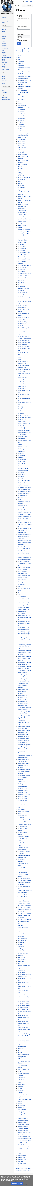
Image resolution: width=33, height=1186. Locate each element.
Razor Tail (20, 1092)
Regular (20, 1103)
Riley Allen (20, 1161)
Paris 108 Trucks (22, 938)
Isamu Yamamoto (22, 90)
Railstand (20, 1086)
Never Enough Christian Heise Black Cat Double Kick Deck (24, 652)
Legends (20, 227)
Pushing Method (22, 1056)
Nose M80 (20, 807)
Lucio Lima (20, 280)
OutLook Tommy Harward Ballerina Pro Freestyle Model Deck (24, 915)
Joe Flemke (21, 124)
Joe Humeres (21, 126)
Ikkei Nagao (21, 61)
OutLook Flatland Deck (24, 878)
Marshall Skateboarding (24, 426)
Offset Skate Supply (23, 815)
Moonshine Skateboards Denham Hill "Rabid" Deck (24, 518)
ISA (19, 57)
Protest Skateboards (23, 1054)
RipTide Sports (22, 1163)
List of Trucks (21, 269)
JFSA (19, 95)
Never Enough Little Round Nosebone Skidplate (23, 685)
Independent (21, 65)
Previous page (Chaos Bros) (23, 49)
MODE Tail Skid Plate (23, 346)
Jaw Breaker (21, 112)
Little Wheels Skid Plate (24, 276)
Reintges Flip (21, 1107)
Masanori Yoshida (22, 436)
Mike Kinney (21, 472)
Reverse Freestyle (23, 1116)
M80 (19, 284)
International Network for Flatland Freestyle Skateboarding (24, 82)
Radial (19, 1071)
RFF (19, 1059)
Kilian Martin (21, 185)
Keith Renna (21, 150)
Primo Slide (21, 1048)
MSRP (19, 357)
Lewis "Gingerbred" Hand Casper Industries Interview (24, 236)
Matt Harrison (21, 451)
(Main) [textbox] (20, 37)
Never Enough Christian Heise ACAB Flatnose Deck (24, 646)
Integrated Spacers (23, 78)
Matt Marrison (21, 455)
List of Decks (21, 250)
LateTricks (20, 223)
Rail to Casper (21, 1078)
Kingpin (20, 190)
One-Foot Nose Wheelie (24, 824)
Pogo (19, 968)
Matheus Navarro (22, 447)
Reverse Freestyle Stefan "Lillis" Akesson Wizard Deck (24, 1149)
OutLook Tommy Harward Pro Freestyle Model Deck (24, 921)
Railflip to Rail (21, 1084)
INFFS (19, 55)
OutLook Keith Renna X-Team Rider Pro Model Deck (24, 897)
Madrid (19, 359)
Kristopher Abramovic (23, 192)
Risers (19, 1166)
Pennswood (21, 946)
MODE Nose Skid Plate (24, 342)
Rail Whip (20, 1075)
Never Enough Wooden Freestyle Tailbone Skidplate (24, 765)
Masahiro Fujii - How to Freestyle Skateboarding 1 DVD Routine (24, 432)
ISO (19, 59)
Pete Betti (20, 955)
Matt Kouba (21, 453)
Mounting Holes (22, 582)
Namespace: (20, 34)
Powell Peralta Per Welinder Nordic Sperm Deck (24, 1030)
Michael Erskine (22, 461)
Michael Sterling (22, 464)
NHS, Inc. (20, 586)
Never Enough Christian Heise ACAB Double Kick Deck (24, 640)
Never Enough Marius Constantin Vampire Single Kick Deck (23, 703)
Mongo (19, 499)
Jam (19, 101)
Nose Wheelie (21, 809)
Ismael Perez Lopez (23, 92)
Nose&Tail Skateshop (23, 805)
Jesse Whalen (21, 118)
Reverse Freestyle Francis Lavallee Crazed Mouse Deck (24, 1132)
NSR (19, 594)
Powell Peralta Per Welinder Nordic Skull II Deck (24, 1017)
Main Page (20, 407)
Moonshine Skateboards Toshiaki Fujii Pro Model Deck (24, 563)
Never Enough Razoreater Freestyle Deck (23, 722)
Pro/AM (20, 1052)
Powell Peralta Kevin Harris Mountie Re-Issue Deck (24, 1011)
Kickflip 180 (21, 175)
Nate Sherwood (22, 596)
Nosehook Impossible (23, 811)
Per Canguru (21, 949)
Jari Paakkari (21, 109)
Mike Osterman (22, 474)
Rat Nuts (20, 1088)
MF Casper (21, 290)
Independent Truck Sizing (24, 76)
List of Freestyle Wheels (24, 265)
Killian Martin (21, 187)
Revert (19, 1153)
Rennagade (21, 1112)
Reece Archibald (22, 1095)
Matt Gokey (21, 449)
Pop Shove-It (21, 970)
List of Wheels (21, 271)
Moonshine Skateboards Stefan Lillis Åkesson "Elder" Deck (24, 536)
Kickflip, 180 (21, 173)
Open (19, 845)
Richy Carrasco (22, 1155)
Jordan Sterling (22, 137)
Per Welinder (21, 951)
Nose (19, 803)
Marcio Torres (21, 411)
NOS (19, 592)
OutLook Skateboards (23, 901)
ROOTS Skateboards (23, 1069)
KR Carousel (21, 141)
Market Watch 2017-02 (24, 424)
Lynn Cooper (21, 282)
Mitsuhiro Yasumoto (23, 485)
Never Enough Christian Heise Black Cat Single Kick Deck (24, 658)
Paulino (20, 944)
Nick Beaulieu (21, 782)
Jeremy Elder (21, 116)
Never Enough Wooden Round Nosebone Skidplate (24, 777)
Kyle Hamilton (21, 208)
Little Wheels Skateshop (24, 274)
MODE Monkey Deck (23, 340)
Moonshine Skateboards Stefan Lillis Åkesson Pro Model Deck (24, 543)
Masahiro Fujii (21, 428)
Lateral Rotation (22, 225)
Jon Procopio (21, 131)
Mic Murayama (22, 459)
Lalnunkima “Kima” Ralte (24, 219)
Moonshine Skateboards (24, 510)
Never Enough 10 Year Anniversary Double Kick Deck (24, 617)
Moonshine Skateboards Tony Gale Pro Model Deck (24, 553)
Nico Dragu (21, 784)
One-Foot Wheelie (23, 826)
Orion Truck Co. (22, 868)
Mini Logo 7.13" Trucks (24, 480)
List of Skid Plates (22, 267)
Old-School (21, 818)
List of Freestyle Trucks (24, 259)
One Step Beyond (22, 843)
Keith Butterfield (22, 147)
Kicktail (19, 181)
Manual (20, 409)
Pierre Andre (21, 961)
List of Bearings (22, 246)
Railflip (19, 1082)
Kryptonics (20, 194)
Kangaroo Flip (21, 143)
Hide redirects (23, 40)
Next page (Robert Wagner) (23, 51)
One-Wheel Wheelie (23, 836)
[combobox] (23, 37)
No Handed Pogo (22, 800)
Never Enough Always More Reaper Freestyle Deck (24, 634)
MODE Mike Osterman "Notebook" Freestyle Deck (24, 332)
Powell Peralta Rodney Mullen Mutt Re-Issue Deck (24, 1042)
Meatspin (20, 457)
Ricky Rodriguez (22, 1159)
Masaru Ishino (21, 438)
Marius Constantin (22, 419)
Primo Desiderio (22, 1046)
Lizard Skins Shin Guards (24, 278)
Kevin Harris (21, 152)
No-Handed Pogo (22, 798)
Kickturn (20, 183)
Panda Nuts (21, 936)
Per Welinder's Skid (23, 953)
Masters (20, 444)
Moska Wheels (22, 580)
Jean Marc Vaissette (23, 114)
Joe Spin (20, 129)
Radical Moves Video (23, 1073)
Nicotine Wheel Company (24, 794)
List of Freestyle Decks (24, 252)
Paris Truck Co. (22, 940)
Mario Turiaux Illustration (24, 417)
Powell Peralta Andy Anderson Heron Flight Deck (24, 997)
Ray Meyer (20, 1090)
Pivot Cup (20, 963)
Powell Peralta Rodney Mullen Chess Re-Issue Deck (24, 1036)
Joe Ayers (20, 122)
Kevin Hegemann (22, 154)
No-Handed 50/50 (22, 796)
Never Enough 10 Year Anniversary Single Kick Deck (24, 623)
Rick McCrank (21, 1157)
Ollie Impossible (22, 822)
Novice (19, 813)
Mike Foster (21, 466)
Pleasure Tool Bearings (24, 965)
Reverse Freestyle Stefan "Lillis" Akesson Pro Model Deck (24, 1143)
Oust (19, 870)
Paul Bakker (21, 942)
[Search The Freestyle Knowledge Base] (28, 5)
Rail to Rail (20, 1080)
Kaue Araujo (21, 145)
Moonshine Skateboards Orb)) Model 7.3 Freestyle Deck (25, 524)
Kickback (20, 168)
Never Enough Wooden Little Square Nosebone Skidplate (24, 771)
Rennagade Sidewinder (24, 1114)
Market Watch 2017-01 (24, 421)
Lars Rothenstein (22, 221)
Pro (18, 1050)
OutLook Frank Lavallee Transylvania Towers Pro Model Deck (24, 882)
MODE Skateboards (23, 344)
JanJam (20, 103)
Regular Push (21, 1105)
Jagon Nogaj (21, 99)
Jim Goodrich (21, 120)
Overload (20, 925)
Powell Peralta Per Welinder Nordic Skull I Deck (24, 1023)
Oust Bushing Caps (23, 872)
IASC (19, 53)
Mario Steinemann (23, 415)
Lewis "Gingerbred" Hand (24, 232)
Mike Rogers (21, 476)
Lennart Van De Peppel (24, 229)
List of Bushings (22, 248)
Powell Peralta (21, 972)
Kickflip (19, 171)
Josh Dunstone (22, 139)
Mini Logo (20, 478)
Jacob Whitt (21, 97)
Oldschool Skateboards (24, 820)
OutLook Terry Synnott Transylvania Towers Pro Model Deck (24, 909)
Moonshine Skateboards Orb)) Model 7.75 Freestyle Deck (24, 530)
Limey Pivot (21, 244)
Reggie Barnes (22, 1097)
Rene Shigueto (22, 1109)
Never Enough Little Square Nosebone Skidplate (23, 691)
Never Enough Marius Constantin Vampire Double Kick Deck (23, 697)
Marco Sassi (21, 413)
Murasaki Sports (22, 584)
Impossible (20, 63)
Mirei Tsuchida (21, 483)
